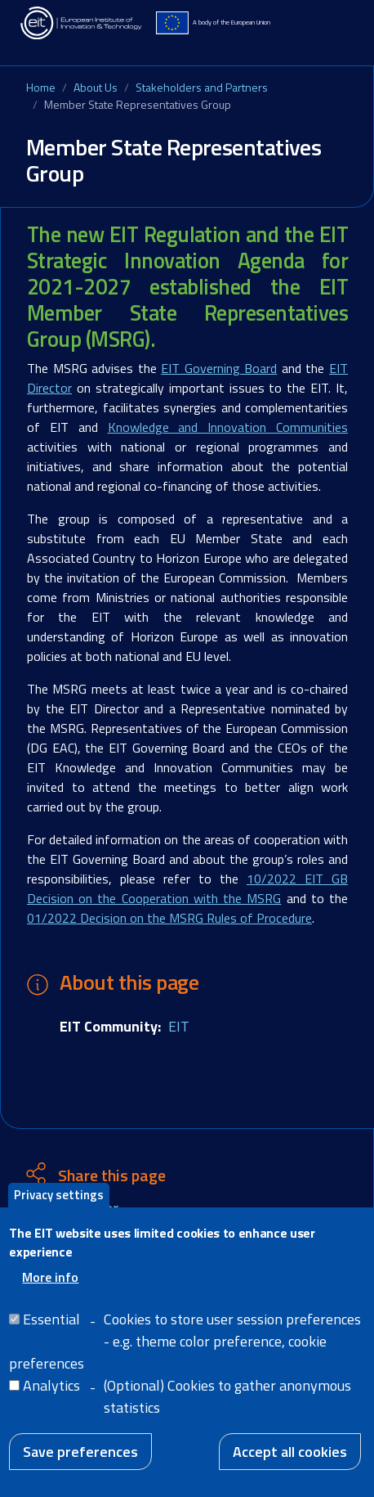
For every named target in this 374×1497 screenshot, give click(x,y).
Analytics (51, 1398)
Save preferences (80, 1465)
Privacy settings (59, 1207)
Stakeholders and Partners (202, 87)
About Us (95, 87)
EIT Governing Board (219, 368)
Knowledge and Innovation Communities (228, 427)
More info (50, 1290)
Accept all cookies (290, 1465)
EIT (178, 1026)
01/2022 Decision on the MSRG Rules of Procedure (169, 918)
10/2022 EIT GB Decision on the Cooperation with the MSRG (187, 888)
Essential (51, 1332)
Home (41, 87)
